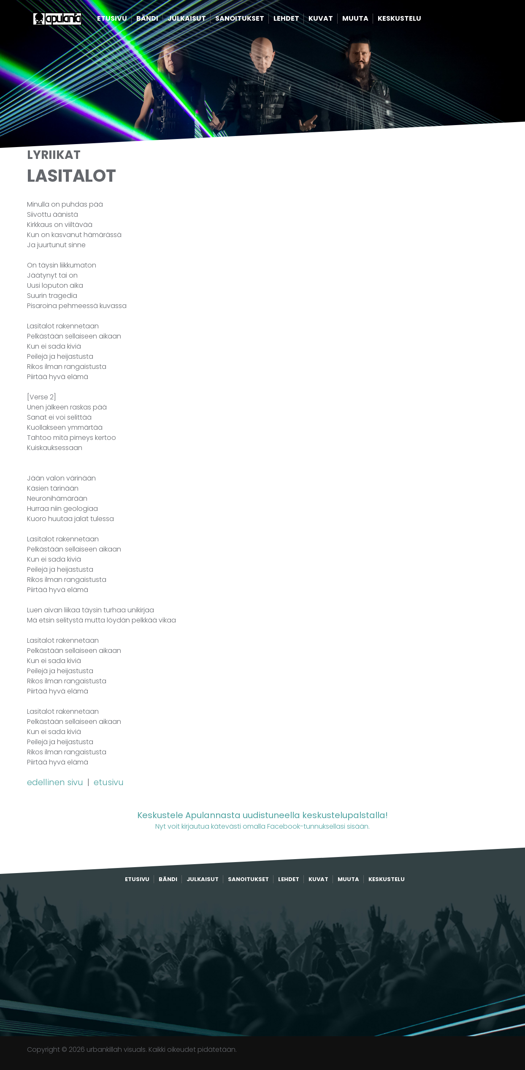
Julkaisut (200, 20)
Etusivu (125, 20)
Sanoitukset (252, 20)
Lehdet (299, 20)
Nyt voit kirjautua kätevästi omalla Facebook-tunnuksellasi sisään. (262, 820)
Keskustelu (412, 20)
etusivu (109, 782)
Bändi (160, 20)
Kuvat (334, 20)
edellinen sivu (56, 782)
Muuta (368, 20)
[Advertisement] (262, 960)
